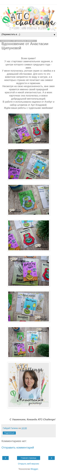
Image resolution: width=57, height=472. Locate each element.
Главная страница (28, 458)
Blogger (34, 469)
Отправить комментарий (18, 447)
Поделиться (9, 433)
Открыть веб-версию (28, 464)
